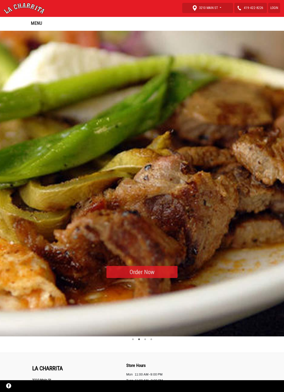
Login (274, 8)
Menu (36, 23)
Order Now (142, 272)
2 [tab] (139, 339)
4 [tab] (151, 339)
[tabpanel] (142, 184)
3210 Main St (205, 8)
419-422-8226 (249, 8)
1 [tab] (133, 339)
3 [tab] (145, 339)
